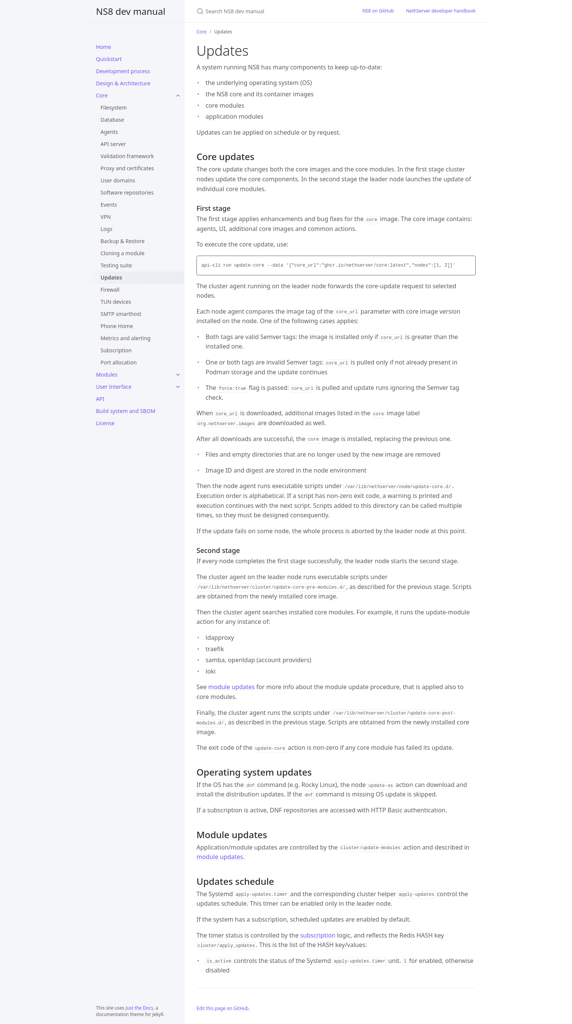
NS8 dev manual (130, 11)
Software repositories (127, 192)
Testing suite (116, 265)
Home (103, 46)
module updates (231, 687)
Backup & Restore (123, 241)
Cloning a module (123, 253)
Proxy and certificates (127, 168)
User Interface (114, 386)
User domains (118, 180)
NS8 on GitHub (378, 11)
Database (112, 119)
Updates (111, 277)
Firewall (110, 289)
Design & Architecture (123, 83)
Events (109, 204)
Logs (106, 228)
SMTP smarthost (121, 313)
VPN (106, 216)
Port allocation (119, 362)
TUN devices (116, 301)
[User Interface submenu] (178, 387)
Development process (123, 71)
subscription (317, 935)
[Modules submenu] (178, 375)
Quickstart (109, 59)
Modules (107, 374)
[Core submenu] (178, 96)
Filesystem (114, 107)
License (105, 423)
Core (102, 95)
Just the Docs (139, 1008)
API (100, 398)
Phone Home (117, 326)
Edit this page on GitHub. (223, 1008)
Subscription (116, 350)
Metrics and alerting (126, 338)
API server (113, 144)
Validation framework (127, 156)
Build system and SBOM (126, 411)
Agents (109, 131)
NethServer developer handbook (441, 11)
